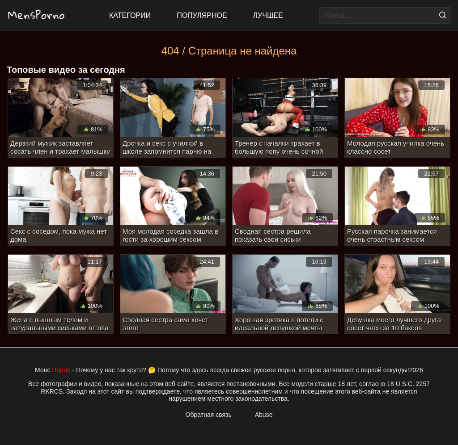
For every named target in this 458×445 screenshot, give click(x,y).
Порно (61, 370)
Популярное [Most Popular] (202, 15)
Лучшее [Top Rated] (268, 15)
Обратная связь (209, 414)
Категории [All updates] (130, 15)
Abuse (264, 414)
